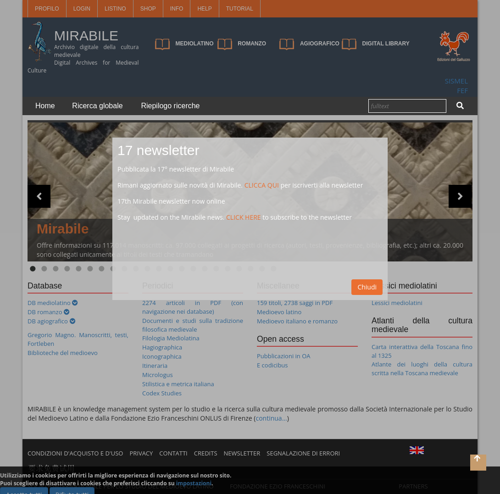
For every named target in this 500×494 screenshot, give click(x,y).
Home (45, 106)
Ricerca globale (97, 106)
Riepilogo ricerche (170, 106)
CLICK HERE (243, 217)
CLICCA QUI (261, 185)
